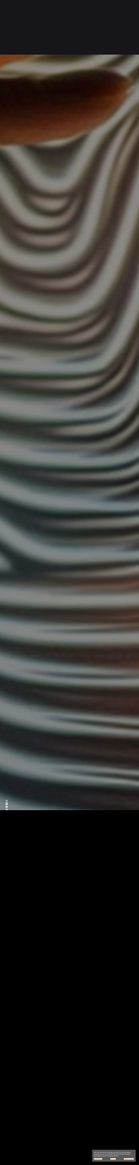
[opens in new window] (7, 743)
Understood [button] (98, 1159)
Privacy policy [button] (129, 1159)
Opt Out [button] (113, 1159)
